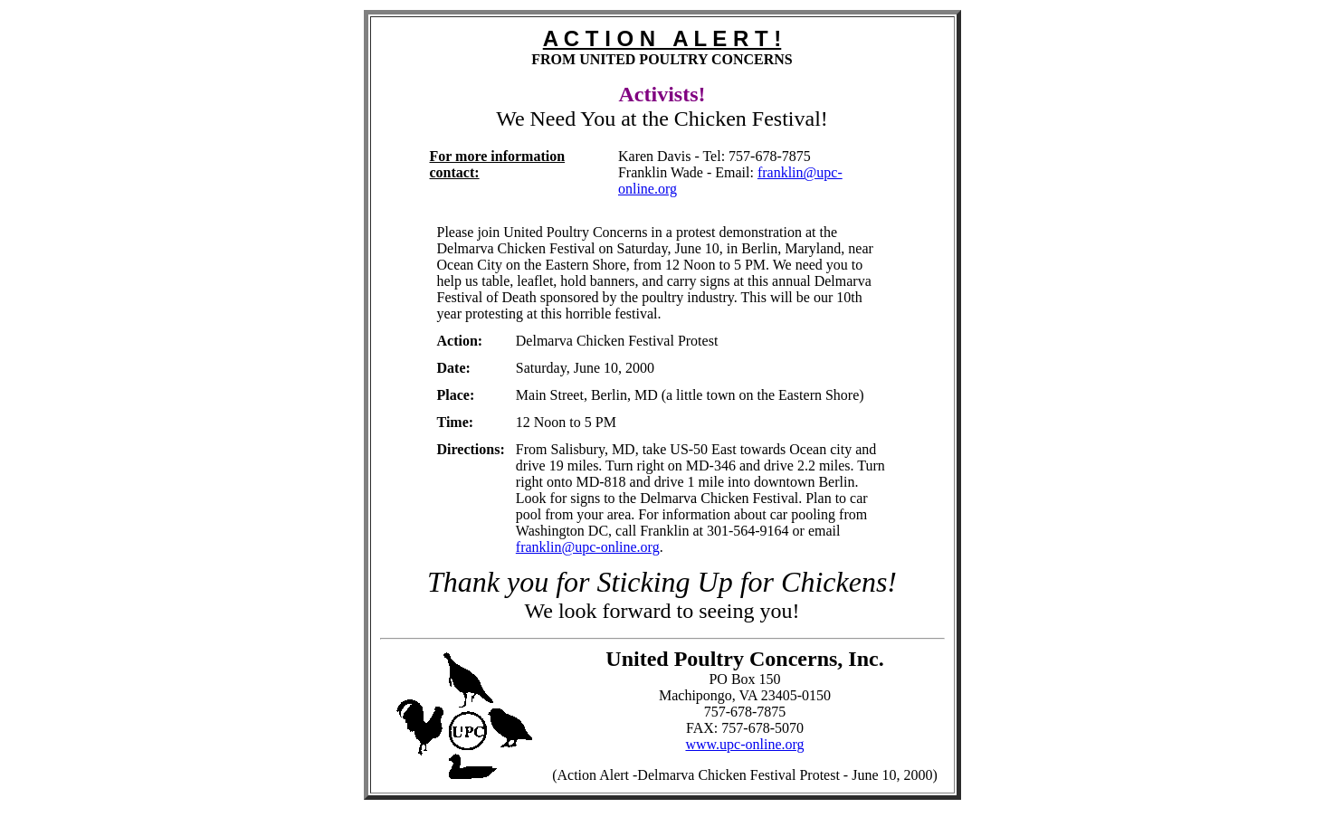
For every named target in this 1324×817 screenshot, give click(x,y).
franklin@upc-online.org (588, 547)
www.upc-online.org (744, 744)
